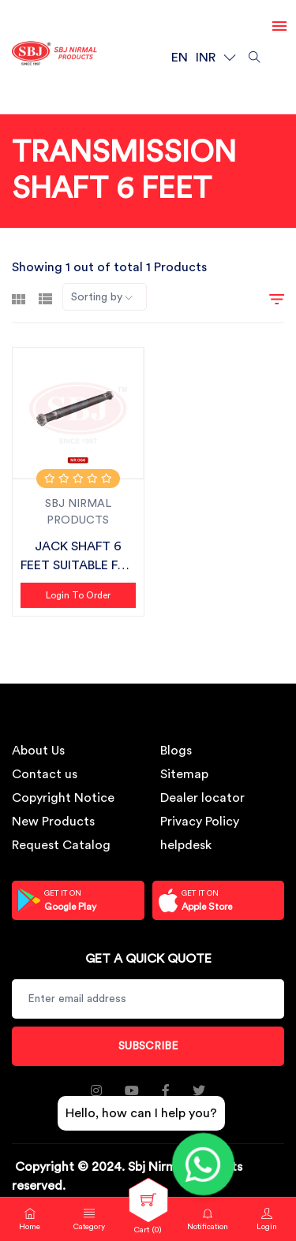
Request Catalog (61, 845)
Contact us (44, 774)
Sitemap (184, 774)
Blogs (176, 750)
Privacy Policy (199, 821)
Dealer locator (202, 798)
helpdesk (186, 845)
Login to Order (78, 595)
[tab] (18, 297)
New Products (53, 821)
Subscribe (148, 1046)
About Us (38, 750)
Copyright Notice (63, 798)
